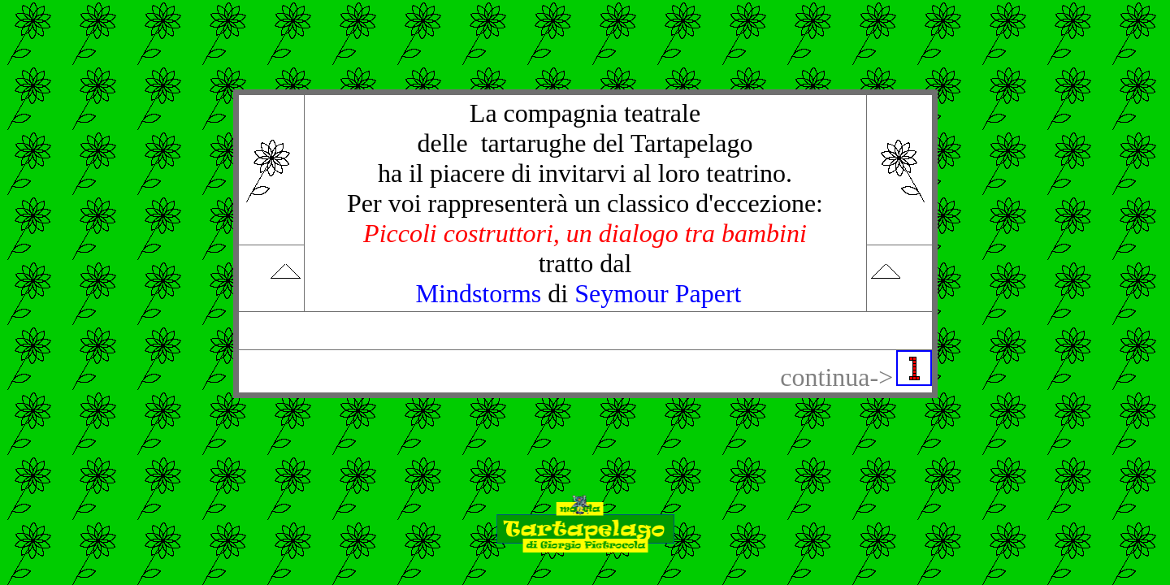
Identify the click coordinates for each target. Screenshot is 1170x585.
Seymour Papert (657, 293)
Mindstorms (479, 293)
